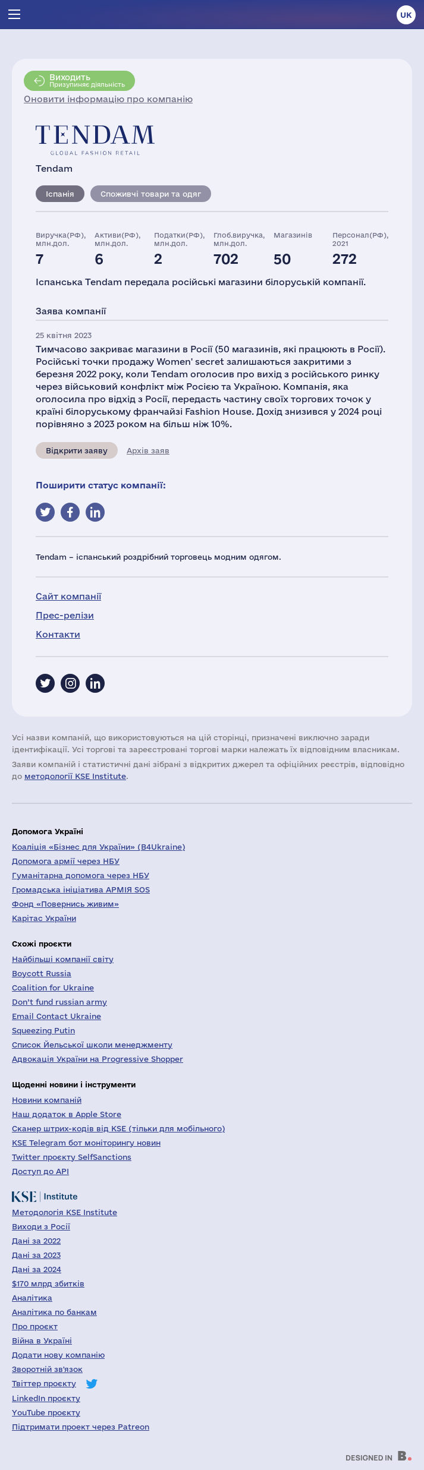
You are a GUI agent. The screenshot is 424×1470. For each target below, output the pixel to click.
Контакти (58, 634)
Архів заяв (148, 450)
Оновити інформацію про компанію (108, 99)
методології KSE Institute (75, 776)
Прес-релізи (65, 615)
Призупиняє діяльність (87, 80)
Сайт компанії (68, 596)
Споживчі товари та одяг (150, 194)
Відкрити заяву (77, 450)
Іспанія (60, 194)
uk (406, 15)
